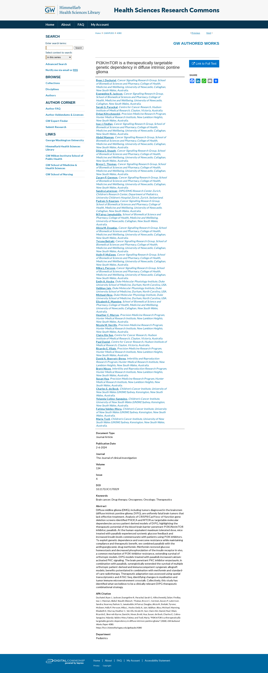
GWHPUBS (109, 33)
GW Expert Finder (57, 120)
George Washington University (65, 140)
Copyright (107, 665)
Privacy (96, 665)
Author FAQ (53, 108)
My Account (133, 660)
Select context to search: (59, 52)
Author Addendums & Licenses (65, 114)
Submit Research (56, 127)
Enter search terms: (56, 43)
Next (208, 33)
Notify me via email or (62, 70)
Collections (53, 83)
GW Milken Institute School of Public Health (64, 157)
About (108, 660)
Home (98, 33)
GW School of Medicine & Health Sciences (61, 166)
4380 (119, 33)
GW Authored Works (196, 43)
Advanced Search (56, 64)
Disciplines (52, 89)
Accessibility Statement (157, 660)
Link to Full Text (204, 63)
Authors (51, 95)
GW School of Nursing (59, 174)
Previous (196, 33)
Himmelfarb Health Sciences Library (63, 148)
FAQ (119, 660)
